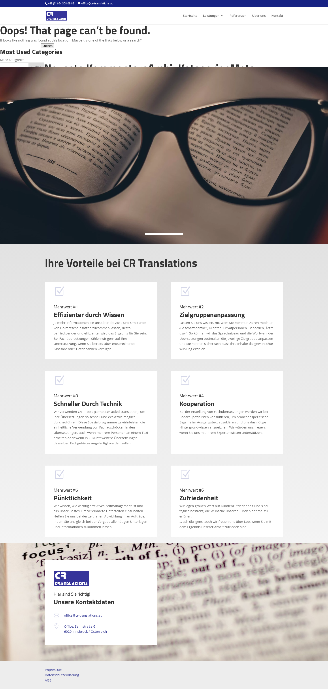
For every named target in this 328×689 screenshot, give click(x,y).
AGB (48, 680)
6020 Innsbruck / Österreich (85, 631)
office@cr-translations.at (83, 615)
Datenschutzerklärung (62, 675)
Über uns (259, 16)
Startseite (190, 16)
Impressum (53, 669)
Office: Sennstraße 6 (79, 626)
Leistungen (211, 16)
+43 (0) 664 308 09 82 (61, 3)
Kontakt (277, 16)
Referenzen (238, 16)
